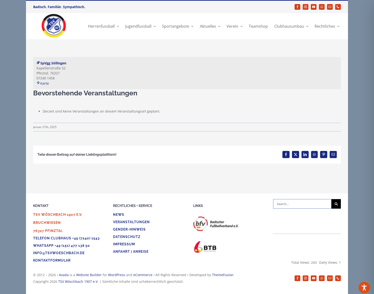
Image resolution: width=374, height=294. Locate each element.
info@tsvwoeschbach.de (59, 253)
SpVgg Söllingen (51, 63)
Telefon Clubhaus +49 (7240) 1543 (66, 238)
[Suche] (336, 204)
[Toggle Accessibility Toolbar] (364, 287)
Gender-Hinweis (129, 229)
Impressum (124, 244)
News (118, 215)
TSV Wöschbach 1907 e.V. (78, 281)
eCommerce (142, 275)
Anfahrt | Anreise (131, 251)
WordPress (116, 275)
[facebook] (297, 7)
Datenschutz (126, 237)
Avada (64, 275)
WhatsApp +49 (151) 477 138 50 (61, 246)
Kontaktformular (52, 260)
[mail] (330, 7)
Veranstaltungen (131, 222)
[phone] (338, 7)
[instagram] (305, 7)
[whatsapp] (322, 7)
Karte (42, 83)
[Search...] (302, 204)
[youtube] (314, 7)
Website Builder (89, 275)
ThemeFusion (223, 275)
